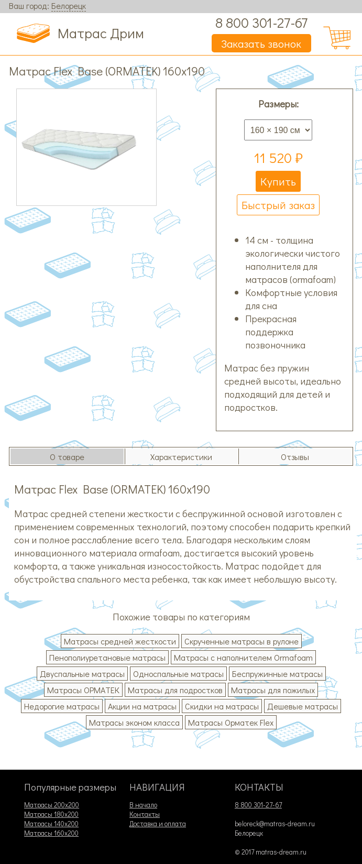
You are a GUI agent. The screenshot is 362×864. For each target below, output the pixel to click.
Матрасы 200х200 (51, 805)
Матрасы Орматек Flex (230, 722)
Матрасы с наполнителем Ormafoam (243, 657)
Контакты (144, 814)
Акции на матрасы (142, 706)
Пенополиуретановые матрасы (107, 657)
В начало (143, 805)
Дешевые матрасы (302, 706)
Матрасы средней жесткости (120, 641)
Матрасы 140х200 (51, 823)
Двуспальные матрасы (82, 673)
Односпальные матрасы (178, 673)
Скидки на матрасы (222, 706)
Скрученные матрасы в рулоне (241, 641)
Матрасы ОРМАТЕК (83, 689)
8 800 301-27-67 (261, 22)
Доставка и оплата (157, 823)
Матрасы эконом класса (134, 722)
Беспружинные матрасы (277, 673)
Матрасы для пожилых (273, 689)
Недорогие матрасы (62, 706)
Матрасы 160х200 (51, 833)
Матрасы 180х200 (51, 814)
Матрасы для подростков (175, 689)
